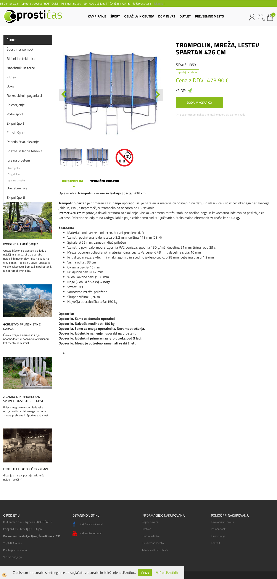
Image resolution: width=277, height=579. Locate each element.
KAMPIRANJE (97, 16)
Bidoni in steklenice (21, 58)
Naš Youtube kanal (86, 533)
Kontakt (215, 543)
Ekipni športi (16, 197)
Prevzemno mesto (153, 543)
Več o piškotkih (167, 572)
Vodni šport (15, 114)
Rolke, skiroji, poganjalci (24, 95)
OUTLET (185, 16)
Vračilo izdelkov (151, 536)
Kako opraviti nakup (222, 522)
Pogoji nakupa (150, 522)
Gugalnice (14, 174)
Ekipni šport (15, 123)
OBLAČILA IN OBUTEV (139, 16)
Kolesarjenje (16, 104)
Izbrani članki (218, 529)
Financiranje (218, 536)
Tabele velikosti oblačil (155, 550)
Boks (10, 86)
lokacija (158, 3)
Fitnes (11, 77)
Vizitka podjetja (12, 557)
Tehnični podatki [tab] (104, 181)
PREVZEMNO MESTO (209, 16)
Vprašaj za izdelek (187, 72)
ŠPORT (115, 16)
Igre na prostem (18, 160)
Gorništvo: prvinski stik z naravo (22, 326)
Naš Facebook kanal (87, 524)
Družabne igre (17, 188)
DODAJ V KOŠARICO (199, 102)
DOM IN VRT (166, 16)
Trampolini (14, 168)
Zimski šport (16, 132)
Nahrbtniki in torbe (21, 67)
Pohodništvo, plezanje (23, 141)
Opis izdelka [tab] (72, 181)
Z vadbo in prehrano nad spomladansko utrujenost (23, 399)
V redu (145, 572)
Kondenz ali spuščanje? (20, 244)
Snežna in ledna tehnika (24, 151)
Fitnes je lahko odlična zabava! (26, 469)
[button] (157, 95)
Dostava (146, 529)
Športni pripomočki (20, 49)
